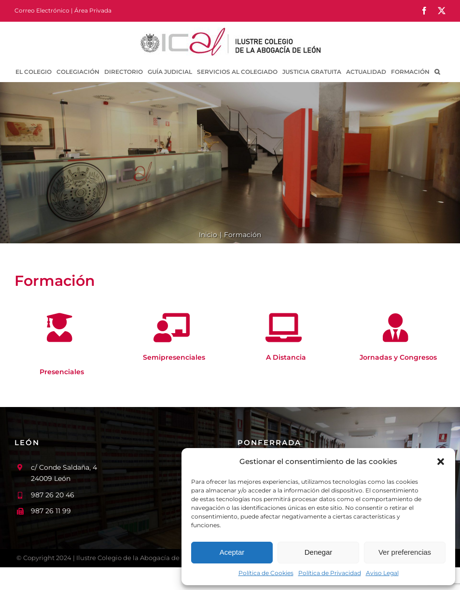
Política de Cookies (265, 572)
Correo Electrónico (42, 10)
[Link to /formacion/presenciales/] (59, 327)
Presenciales (62, 371)
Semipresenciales (174, 357)
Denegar (319, 552)
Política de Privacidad (329, 572)
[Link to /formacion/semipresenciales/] (171, 327)
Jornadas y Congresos (398, 357)
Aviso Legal (382, 572)
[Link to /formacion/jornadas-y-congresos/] (395, 327)
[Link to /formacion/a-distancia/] (283, 327)
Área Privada (93, 10)
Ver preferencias (404, 552)
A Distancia (286, 357)
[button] (441, 461)
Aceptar (232, 552)
